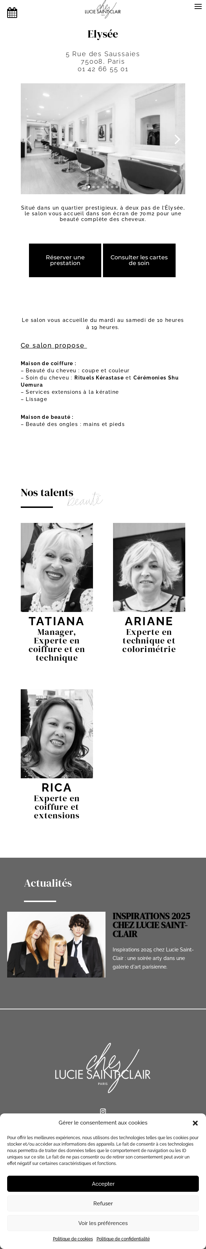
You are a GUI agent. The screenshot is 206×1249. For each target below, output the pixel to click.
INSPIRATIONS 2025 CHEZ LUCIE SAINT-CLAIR (151, 925)
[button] (195, 1123)
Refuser (103, 1203)
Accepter (103, 1184)
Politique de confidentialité (123, 1238)
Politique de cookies (73, 1238)
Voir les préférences (103, 1223)
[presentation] (28, 138)
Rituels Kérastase (99, 378)
